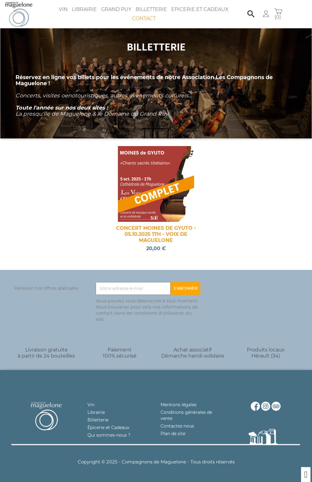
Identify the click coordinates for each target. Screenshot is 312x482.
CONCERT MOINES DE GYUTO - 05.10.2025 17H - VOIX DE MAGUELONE (156, 234)
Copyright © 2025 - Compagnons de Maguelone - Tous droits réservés (156, 462)
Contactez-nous (177, 426)
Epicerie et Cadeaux (200, 9)
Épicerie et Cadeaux (108, 427)
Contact (144, 18)
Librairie (84, 9)
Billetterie (151, 9)
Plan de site (173, 433)
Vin (63, 9)
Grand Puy (116, 9)
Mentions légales (179, 404)
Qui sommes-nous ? (108, 435)
